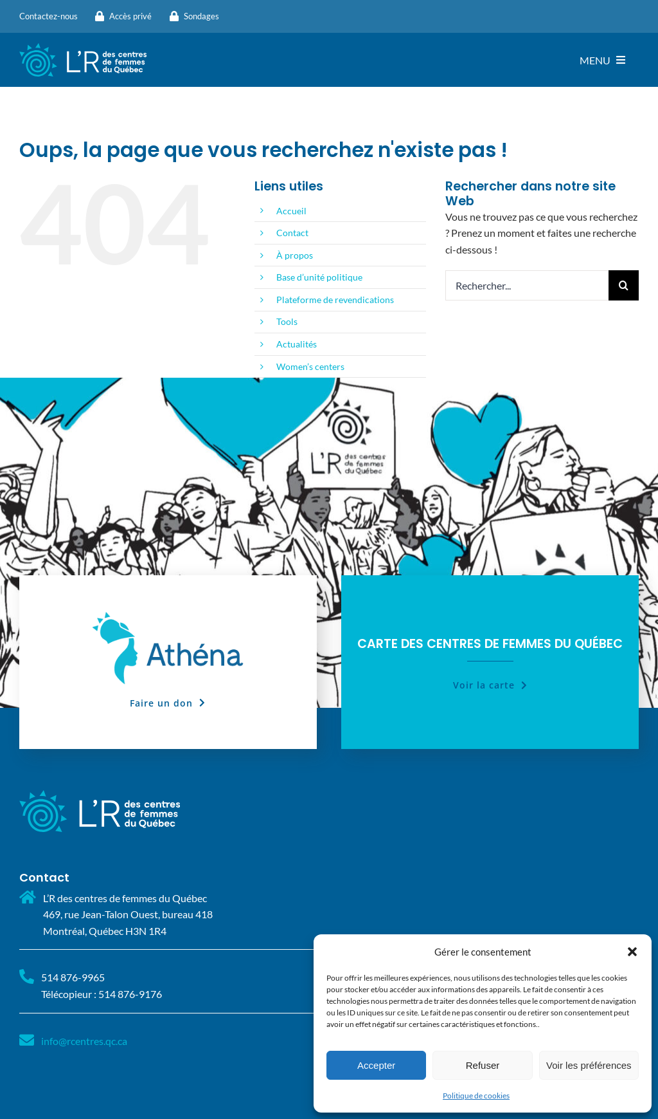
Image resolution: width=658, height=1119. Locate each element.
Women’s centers (310, 366)
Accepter (376, 1065)
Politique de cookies (476, 1095)
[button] (632, 951)
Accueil (291, 210)
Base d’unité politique (319, 277)
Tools (287, 321)
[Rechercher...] (527, 285)
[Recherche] (624, 285)
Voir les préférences (589, 1065)
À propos (294, 255)
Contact (292, 232)
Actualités (296, 343)
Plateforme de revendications (335, 299)
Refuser (483, 1065)
